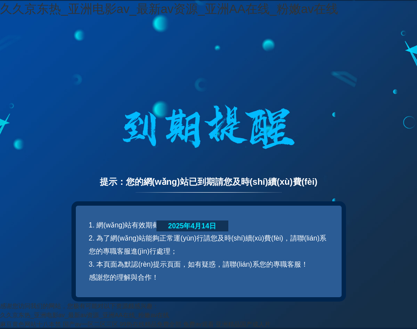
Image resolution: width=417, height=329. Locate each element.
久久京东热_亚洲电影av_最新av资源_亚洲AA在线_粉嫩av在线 (169, 9)
